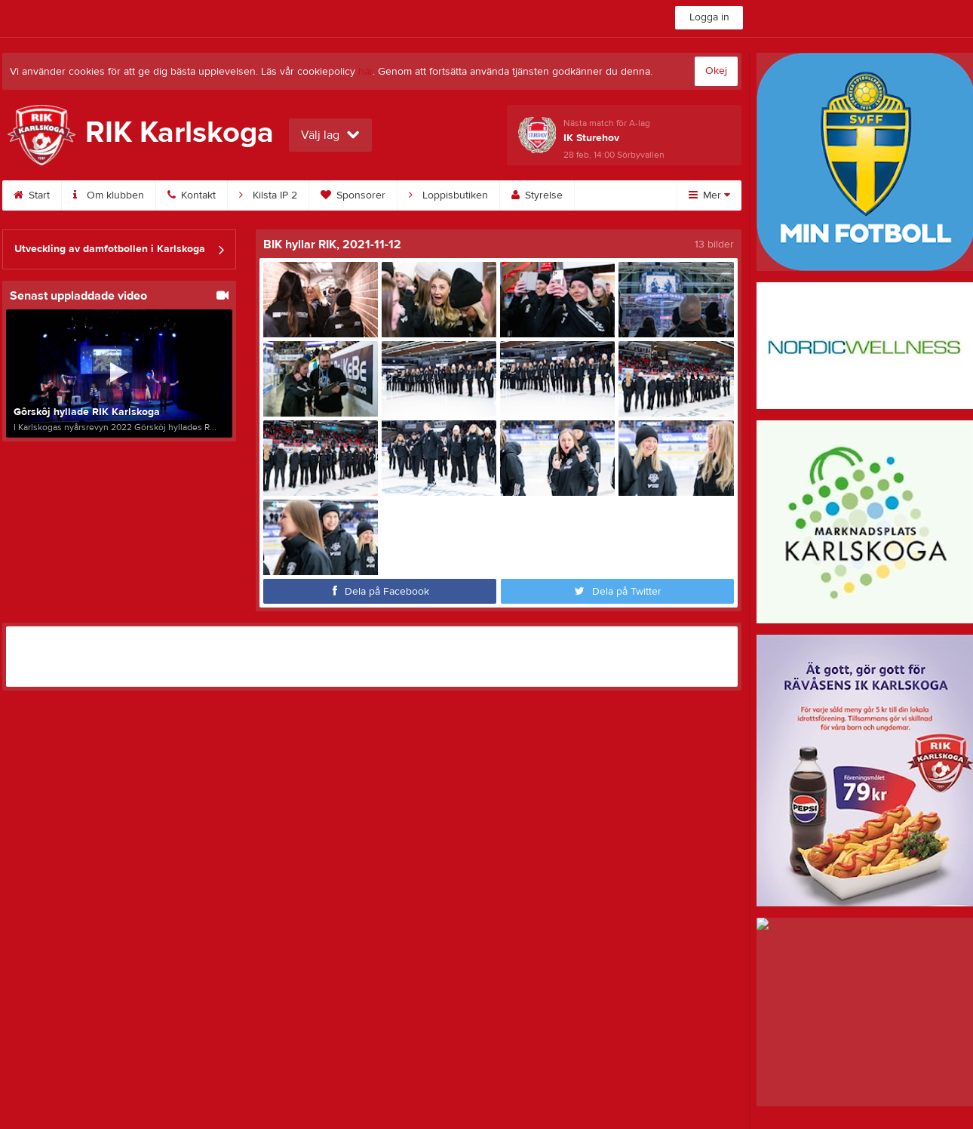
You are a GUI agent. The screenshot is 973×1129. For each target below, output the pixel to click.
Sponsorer (353, 195)
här (365, 71)
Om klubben (108, 195)
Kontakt (191, 195)
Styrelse (537, 195)
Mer (709, 195)
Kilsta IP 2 (268, 195)
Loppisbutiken (448, 195)
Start (32, 195)
